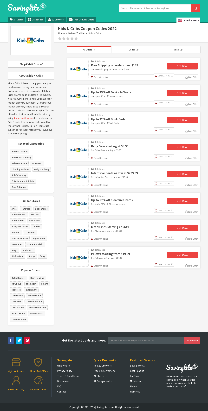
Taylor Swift (39, 238)
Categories (35, 19)
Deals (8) (178, 49)
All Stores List (101, 376)
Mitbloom (31, 283)
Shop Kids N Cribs (31, 64)
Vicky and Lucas (20, 226)
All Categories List (103, 381)
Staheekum (18, 256)
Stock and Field (35, 244)
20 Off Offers (56, 19)
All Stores (16, 19)
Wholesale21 (36, 313)
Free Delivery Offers (81, 20)
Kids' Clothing (19, 175)
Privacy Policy (64, 370)
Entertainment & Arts (23, 181)
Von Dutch (34, 220)
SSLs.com (16, 301)
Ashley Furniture (37, 307)
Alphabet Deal (19, 214)
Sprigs (31, 256)
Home (61, 33)
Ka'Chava (16, 283)
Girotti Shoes (18, 313)
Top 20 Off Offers (103, 365)
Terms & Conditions (68, 376)
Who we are (63, 365)
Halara (44, 283)
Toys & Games (19, 186)
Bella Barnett (19, 277)
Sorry (42, 256)
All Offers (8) (89, 49)
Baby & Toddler (76, 33)
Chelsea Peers (19, 319)
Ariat (14, 208)
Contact (61, 391)
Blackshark (31, 289)
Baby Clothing (41, 169)
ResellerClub (34, 295)
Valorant (16, 232)
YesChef (35, 214)
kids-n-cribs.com (23, 118)
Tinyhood (30, 232)
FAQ (59, 386)
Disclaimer (63, 381)
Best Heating (37, 277)
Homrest (16, 289)
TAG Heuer (17, 244)
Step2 (15, 250)
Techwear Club (34, 301)
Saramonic (17, 295)
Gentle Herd (18, 307)
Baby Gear (37, 163)
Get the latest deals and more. (84, 340)
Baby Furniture (19, 163)
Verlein (36, 226)
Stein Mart (27, 250)
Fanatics (25, 208)
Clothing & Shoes (20, 169)
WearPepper (18, 220)
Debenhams (41, 208)
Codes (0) (134, 49)
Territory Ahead (20, 238)
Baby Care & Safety (21, 157)
